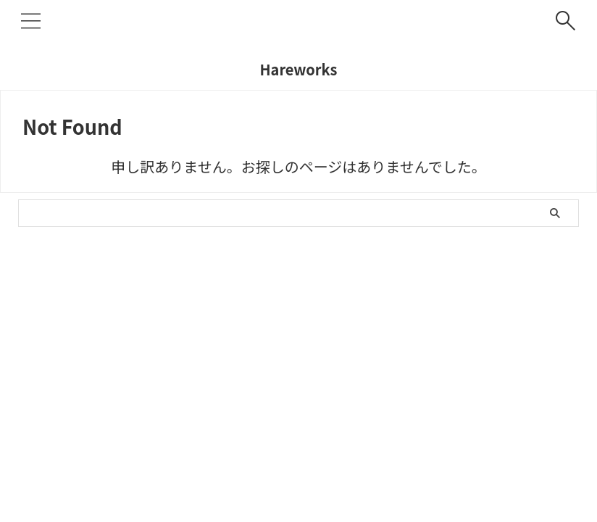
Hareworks (298, 69)
